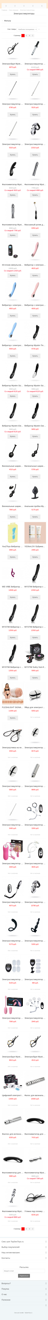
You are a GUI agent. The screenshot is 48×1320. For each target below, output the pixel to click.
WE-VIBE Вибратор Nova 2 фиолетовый (20, 587)
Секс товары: (11, 29)
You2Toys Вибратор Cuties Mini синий (19, 546)
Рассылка (24, 1267)
